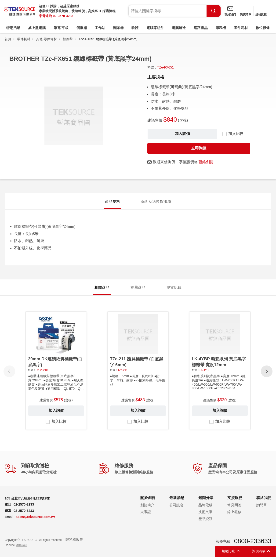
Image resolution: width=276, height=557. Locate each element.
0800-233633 (252, 541)
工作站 (100, 28)
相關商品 (101, 287)
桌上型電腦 (37, 28)
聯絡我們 (230, 14)
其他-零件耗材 (46, 39)
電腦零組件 (155, 28)
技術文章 (205, 512)
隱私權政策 (74, 540)
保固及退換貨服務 (156, 201)
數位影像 (263, 28)
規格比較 (261, 14)
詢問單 (261, 505)
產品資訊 (205, 519)
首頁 (8, 39)
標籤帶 (68, 39)
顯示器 (118, 28)
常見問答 (234, 505)
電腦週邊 (179, 28)
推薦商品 (138, 287)
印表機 (220, 28)
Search (214, 11)
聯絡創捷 (206, 162)
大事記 (145, 512)
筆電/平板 (61, 28)
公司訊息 (176, 505)
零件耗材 (241, 28)
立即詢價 (198, 148)
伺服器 (81, 28)
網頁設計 (21, 545)
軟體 (134, 28)
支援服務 (234, 498)
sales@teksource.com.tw (35, 517)
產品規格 (112, 201)
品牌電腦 (205, 505)
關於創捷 (147, 498)
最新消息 (176, 498)
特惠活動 (13, 28)
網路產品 (201, 28)
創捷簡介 (147, 505)
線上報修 (234, 512)
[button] (266, 371)
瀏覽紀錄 (174, 287)
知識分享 (205, 498)
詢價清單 (245, 14)
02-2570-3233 (63, 16)
